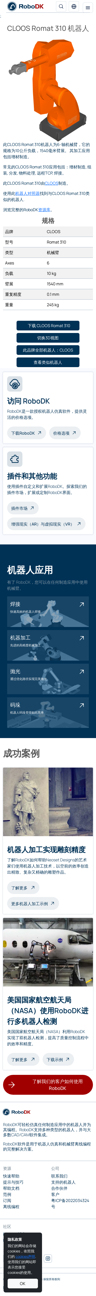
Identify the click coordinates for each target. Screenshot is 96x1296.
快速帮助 (11, 1176)
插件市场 (19, 508)
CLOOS (51, 183)
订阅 (7, 1200)
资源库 (44, 209)
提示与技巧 (13, 1182)
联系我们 (59, 1176)
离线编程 (11, 1206)
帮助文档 (11, 1188)
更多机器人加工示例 (29, 903)
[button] (74, 6)
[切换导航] (88, 8)
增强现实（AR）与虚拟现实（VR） (42, 524)
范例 (7, 1194)
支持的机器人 (63, 1182)
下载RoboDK (23, 433)
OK (22, 1283)
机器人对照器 (27, 193)
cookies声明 (25, 1256)
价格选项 (61, 433)
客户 (55, 1194)
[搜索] (61, 6)
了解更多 (25, 887)
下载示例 (55, 1059)
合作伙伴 (59, 1188)
